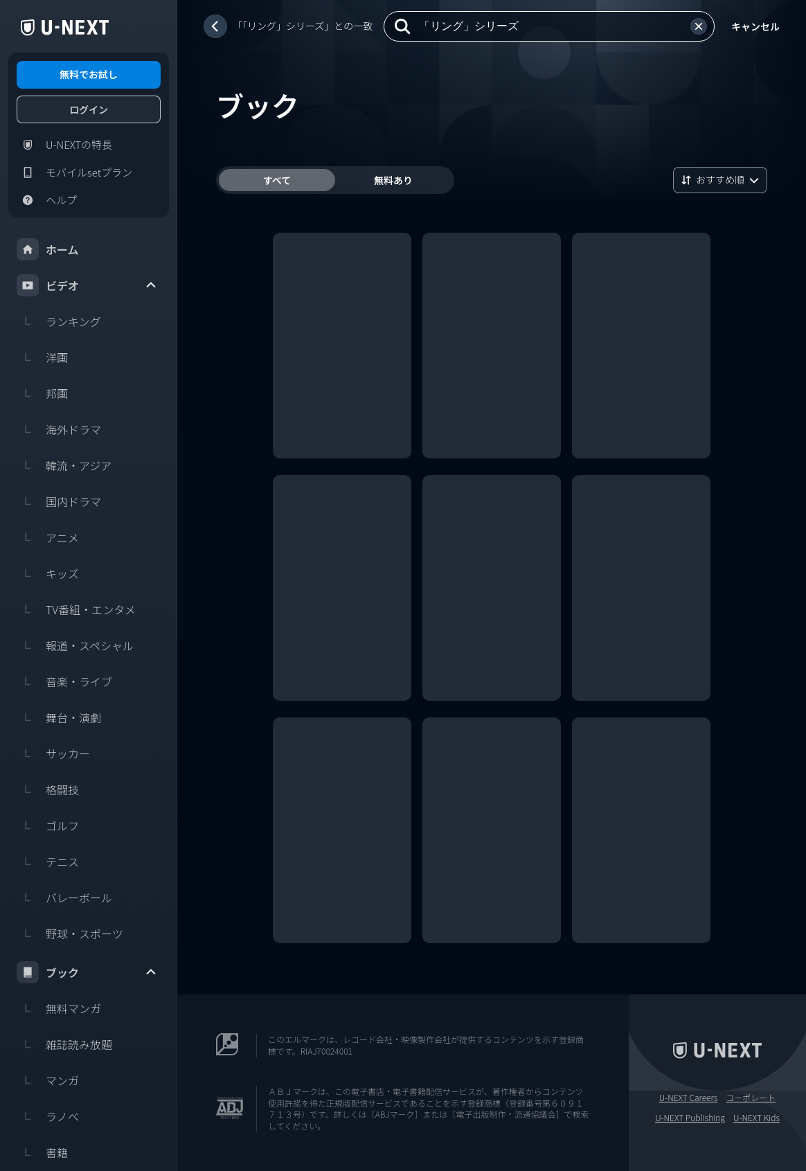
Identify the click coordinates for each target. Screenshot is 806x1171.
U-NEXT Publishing (690, 1117)
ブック (87, 972)
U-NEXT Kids (756, 1117)
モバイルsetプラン (74, 172)
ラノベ (48, 1116)
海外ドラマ (59, 429)
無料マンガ (59, 1008)
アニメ (48, 537)
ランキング (59, 321)
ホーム (48, 249)
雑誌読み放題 (64, 1044)
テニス (48, 861)
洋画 (42, 357)
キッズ (48, 573)
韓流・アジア (64, 465)
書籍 (42, 1152)
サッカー (53, 753)
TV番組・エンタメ (76, 609)
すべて (277, 180)
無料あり (393, 180)
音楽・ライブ (64, 681)
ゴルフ (48, 825)
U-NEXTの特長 (64, 145)
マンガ (48, 1080)
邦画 (42, 393)
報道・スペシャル (75, 645)
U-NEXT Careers (688, 1097)
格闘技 (48, 789)
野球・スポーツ (70, 933)
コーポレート (751, 1097)
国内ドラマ (59, 501)
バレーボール (64, 897)
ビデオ (87, 285)
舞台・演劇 (59, 717)
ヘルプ (47, 200)
